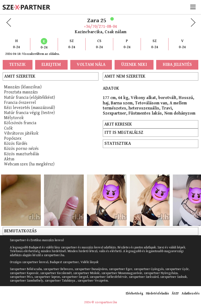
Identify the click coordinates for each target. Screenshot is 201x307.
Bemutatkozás (20, 231)
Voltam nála (91, 64)
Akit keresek (118, 124)
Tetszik (17, 64)
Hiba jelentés (177, 64)
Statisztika (117, 143)
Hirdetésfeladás (157, 293)
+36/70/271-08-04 (100, 26)
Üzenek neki (134, 64)
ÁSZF (175, 293)
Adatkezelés (191, 293)
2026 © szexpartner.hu (100, 302)
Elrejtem (51, 64)
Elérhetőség (134, 293)
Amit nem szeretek (124, 76)
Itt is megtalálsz (123, 132)
